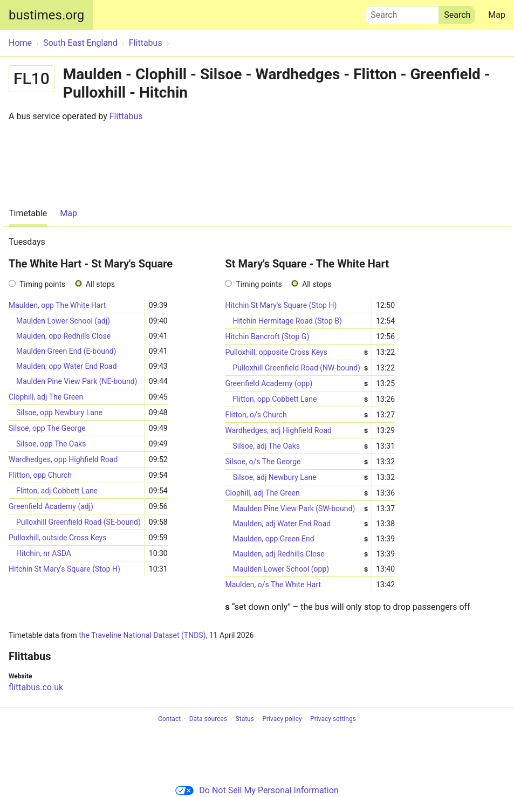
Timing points (42, 284)
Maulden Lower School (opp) (300, 569)
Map (496, 15)
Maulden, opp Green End (300, 539)
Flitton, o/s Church (296, 415)
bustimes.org (46, 15)
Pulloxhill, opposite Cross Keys (296, 352)
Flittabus (126, 116)
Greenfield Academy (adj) (51, 506)
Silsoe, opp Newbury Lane (59, 412)
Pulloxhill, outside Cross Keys (57, 537)
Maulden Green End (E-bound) (66, 351)
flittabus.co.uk (36, 687)
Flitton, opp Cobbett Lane (300, 399)
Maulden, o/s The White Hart (273, 584)
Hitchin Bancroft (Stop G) (267, 336)
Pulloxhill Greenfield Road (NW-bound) (300, 368)
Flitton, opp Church (40, 475)
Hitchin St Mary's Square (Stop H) (64, 569)
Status (245, 719)
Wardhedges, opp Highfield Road (63, 459)
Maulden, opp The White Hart (57, 305)
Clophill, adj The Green (46, 397)
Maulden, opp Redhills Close (63, 336)
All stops (100, 284)
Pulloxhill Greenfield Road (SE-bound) (78, 522)
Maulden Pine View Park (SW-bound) (300, 508)
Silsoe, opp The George (47, 428)
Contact (169, 719)
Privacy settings (333, 719)
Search (402, 12)
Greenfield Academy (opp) (296, 383)
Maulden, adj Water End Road (300, 524)
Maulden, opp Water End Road (66, 366)
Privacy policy (281, 719)
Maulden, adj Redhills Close (300, 554)
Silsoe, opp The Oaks (51, 443)
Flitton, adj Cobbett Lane (57, 490)
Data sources (208, 719)
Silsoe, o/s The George (296, 462)
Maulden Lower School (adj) (63, 321)
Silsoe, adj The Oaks (300, 446)
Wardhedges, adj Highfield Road (296, 430)
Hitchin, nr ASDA (43, 553)
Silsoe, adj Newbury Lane (300, 477)
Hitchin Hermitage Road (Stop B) (286, 321)
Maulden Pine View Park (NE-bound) (76, 381)
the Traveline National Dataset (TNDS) (142, 635)
